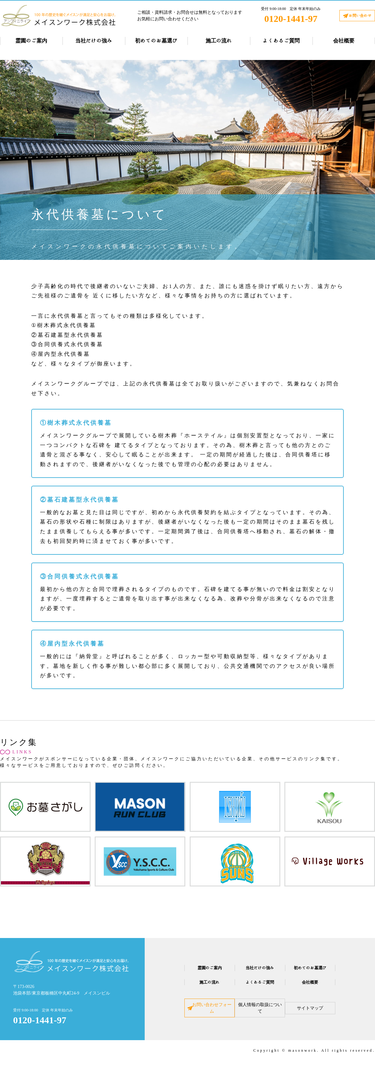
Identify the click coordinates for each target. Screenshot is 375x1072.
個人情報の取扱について (260, 1012)
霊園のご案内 (31, 41)
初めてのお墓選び (156, 41)
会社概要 (343, 41)
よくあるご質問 (281, 41)
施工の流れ (219, 41)
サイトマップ (325, 1012)
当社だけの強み (93, 41)
